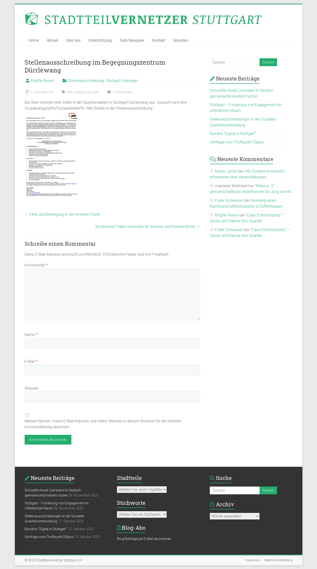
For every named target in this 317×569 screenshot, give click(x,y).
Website (31, 388)
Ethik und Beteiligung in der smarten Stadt (62, 214)
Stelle (69, 92)
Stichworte (131, 502)
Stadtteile (129, 477)
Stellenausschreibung (86, 80)
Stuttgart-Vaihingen (122, 80)
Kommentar (36, 265)
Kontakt (158, 40)
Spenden (180, 40)
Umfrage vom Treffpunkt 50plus (237, 142)
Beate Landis (226, 171)
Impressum (252, 560)
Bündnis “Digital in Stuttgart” (233, 133)
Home (34, 40)
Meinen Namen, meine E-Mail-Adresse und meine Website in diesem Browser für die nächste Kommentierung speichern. (103, 424)
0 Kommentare (119, 92)
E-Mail (31, 361)
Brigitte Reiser (42, 80)
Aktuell (52, 40)
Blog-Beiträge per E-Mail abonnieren (144, 539)
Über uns (73, 40)
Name (31, 334)
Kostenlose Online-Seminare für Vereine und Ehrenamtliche (148, 226)
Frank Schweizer (229, 200)
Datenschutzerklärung (278, 560)
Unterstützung (100, 40)
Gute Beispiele (132, 40)
